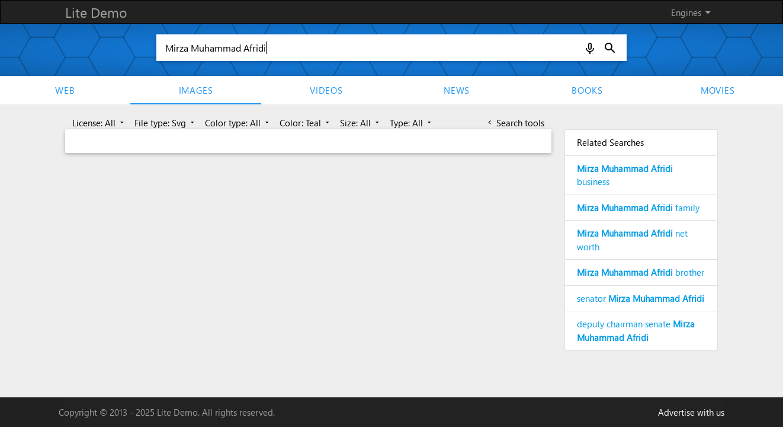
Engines (693, 12)
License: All (99, 123)
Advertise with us (691, 412)
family (638, 208)
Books (587, 90)
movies (718, 90)
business (625, 175)
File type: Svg (165, 123)
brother (640, 272)
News (457, 90)
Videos (326, 90)
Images (196, 90)
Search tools (515, 123)
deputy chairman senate (636, 330)
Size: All (360, 123)
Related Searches (610, 142)
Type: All (412, 123)
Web (65, 90)
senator (640, 298)
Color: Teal (306, 123)
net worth (632, 240)
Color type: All (238, 123)
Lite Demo (96, 12)
